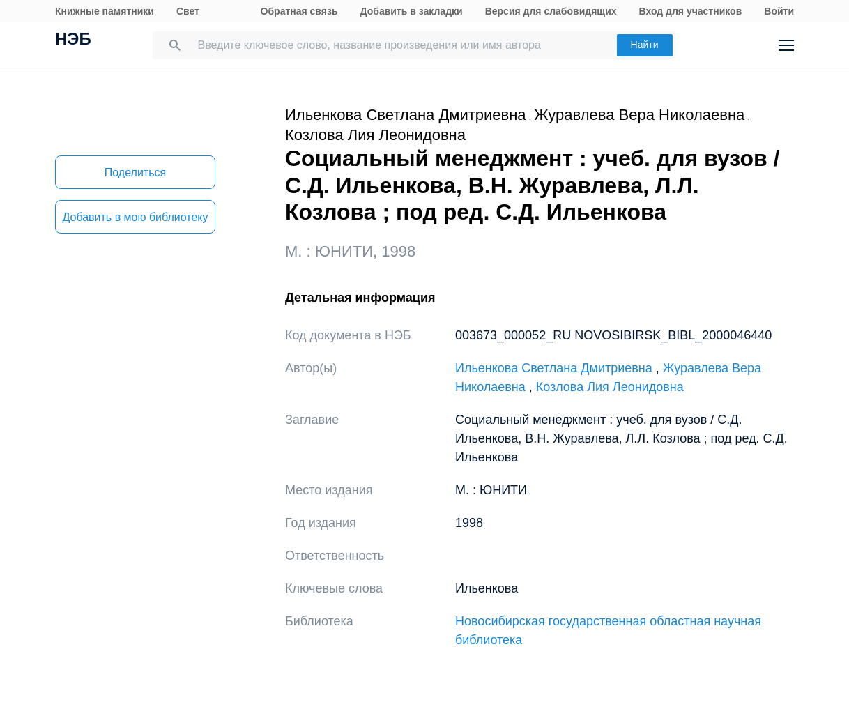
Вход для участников (690, 11)
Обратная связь (299, 11)
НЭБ (73, 40)
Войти (779, 11)
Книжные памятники (104, 11)
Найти (645, 44)
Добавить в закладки (411, 11)
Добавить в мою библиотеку (135, 217)
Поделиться (135, 172)
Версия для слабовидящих (551, 11)
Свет (187, 11)
